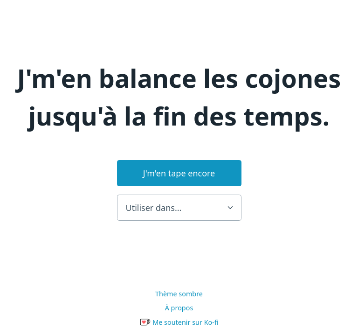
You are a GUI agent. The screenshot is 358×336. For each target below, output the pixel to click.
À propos (179, 307)
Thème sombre (179, 293)
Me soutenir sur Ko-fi (178, 322)
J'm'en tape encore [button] (179, 173)
